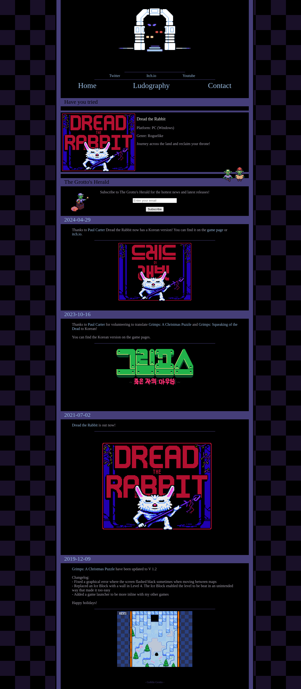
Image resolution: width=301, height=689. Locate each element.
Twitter (114, 76)
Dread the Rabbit (85, 425)
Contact (220, 85)
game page (215, 230)
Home (87, 85)
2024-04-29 (77, 220)
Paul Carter (96, 230)
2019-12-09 (77, 559)
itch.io (76, 234)
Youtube (188, 76)
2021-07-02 (77, 415)
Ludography (151, 85)
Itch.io (151, 76)
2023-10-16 (77, 314)
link (155, 142)
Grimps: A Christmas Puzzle (170, 324)
